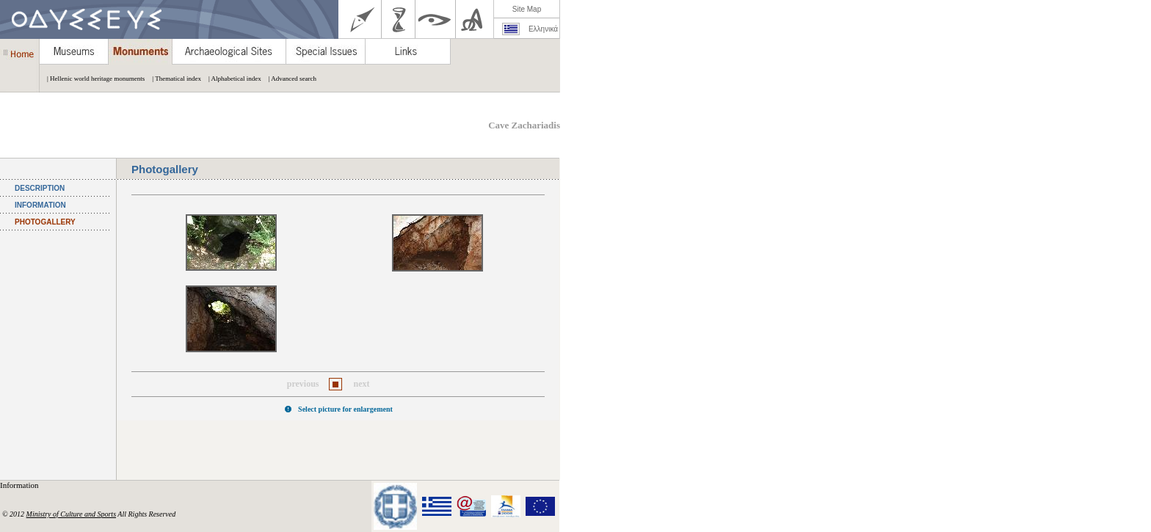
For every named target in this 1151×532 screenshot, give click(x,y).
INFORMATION (40, 205)
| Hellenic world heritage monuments (92, 78)
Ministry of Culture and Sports (71, 514)
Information (20, 485)
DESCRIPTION (40, 188)
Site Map (526, 9)
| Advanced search (288, 78)
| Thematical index (173, 78)
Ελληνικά (543, 29)
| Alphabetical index (231, 78)
